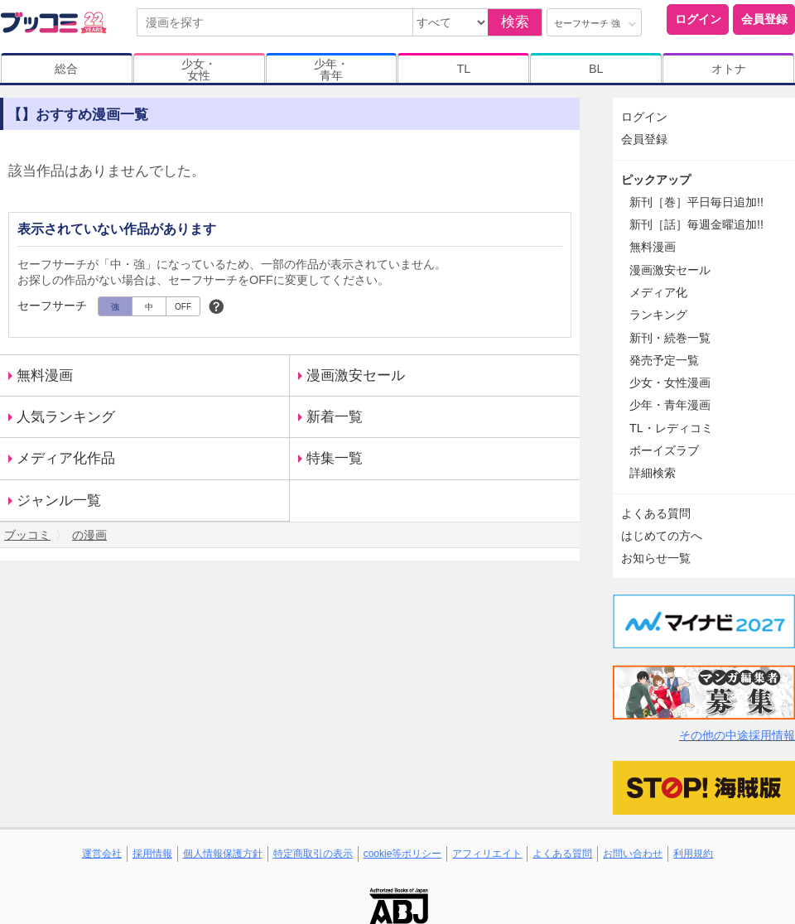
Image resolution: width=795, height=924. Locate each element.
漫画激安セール (355, 375)
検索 (515, 22)
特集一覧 (334, 458)
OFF (183, 306)
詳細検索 (652, 472)
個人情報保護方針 (223, 853)
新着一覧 (334, 417)
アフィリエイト (487, 853)
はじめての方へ (661, 535)
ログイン (698, 19)
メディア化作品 (66, 458)
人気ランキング (66, 417)
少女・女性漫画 (670, 382)
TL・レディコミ (671, 428)
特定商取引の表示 (313, 853)
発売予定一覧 (664, 360)
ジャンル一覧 (59, 500)
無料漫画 (45, 375)
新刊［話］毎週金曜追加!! (696, 224)
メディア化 (658, 292)
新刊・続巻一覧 (670, 337)
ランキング (658, 314)
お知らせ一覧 (656, 558)
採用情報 (152, 853)
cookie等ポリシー (403, 853)
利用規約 (693, 853)
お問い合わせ (632, 853)
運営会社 (102, 853)
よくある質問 (656, 513)
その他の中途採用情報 (737, 735)
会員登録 (764, 19)
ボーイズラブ (664, 450)
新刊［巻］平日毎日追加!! (696, 202)
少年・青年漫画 (670, 404)
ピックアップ (656, 179)
